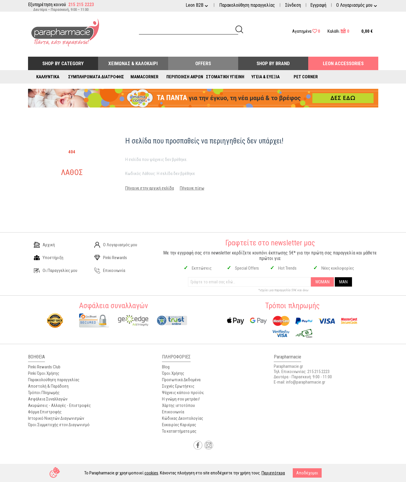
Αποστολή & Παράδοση (48, 386)
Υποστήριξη (48, 258)
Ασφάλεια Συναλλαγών (47, 399)
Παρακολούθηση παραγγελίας (247, 5)
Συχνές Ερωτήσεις (178, 386)
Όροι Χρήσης (173, 373)
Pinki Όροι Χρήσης (43, 373)
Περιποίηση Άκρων (184, 76)
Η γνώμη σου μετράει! (181, 399)
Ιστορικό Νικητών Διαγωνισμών (56, 418)
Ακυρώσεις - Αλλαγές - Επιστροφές (59, 405)
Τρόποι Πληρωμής (44, 392)
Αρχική (44, 245)
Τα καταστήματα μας (179, 431)
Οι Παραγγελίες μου (55, 270)
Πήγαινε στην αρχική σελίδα (149, 188)
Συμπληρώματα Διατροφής (96, 76)
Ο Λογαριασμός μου (115, 245)
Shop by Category (63, 63)
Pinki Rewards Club (44, 367)
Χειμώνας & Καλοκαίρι (133, 63)
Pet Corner (306, 76)
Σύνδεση (293, 5)
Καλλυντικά (47, 76)
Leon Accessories (343, 63)
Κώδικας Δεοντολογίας (182, 418)
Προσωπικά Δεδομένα (181, 379)
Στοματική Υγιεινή (225, 76)
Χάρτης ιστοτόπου (178, 405)
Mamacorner (144, 76)
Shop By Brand (273, 63)
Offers (203, 63)
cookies (151, 473)
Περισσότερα (273, 473)
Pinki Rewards (110, 258)
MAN (343, 282)
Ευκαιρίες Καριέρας (179, 424)
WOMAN (322, 282)
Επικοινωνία (109, 270)
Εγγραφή (318, 5)
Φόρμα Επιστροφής (45, 412)
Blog (166, 367)
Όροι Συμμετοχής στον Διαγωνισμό (59, 424)
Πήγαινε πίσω (192, 188)
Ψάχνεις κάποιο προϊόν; (183, 392)
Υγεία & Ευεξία (265, 76)
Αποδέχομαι (307, 473)
